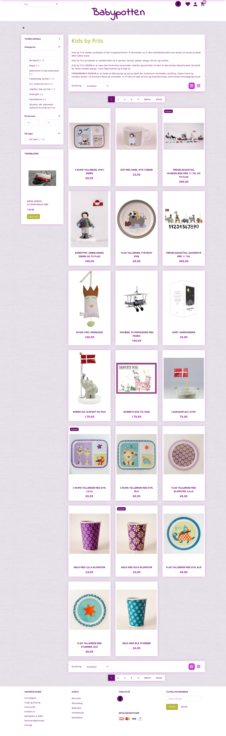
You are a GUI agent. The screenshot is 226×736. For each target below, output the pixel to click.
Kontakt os (30, 711)
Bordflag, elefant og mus (89, 411)
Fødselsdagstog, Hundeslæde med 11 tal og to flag (183, 173)
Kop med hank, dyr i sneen (136, 169)
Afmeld (184, 706)
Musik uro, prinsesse (89, 332)
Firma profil (30, 707)
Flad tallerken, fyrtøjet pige (136, 254)
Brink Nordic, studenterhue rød (37, 203)
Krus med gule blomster (136, 567)
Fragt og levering (32, 702)
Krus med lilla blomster (89, 567)
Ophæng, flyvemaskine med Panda (136, 333)
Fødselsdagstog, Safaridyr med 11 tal (183, 254)
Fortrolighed (30, 698)
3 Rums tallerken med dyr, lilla (89, 489)
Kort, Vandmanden (183, 332)
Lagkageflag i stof (184, 411)
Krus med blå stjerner (136, 643)
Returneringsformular (34, 720)
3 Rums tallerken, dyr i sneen (89, 171)
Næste (147, 99)
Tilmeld (172, 706)
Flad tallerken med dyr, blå (183, 567)
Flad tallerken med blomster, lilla (184, 489)
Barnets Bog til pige (136, 411)
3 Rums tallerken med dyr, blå (136, 489)
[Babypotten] (118, 12)
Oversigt (28, 725)
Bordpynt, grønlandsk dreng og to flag (89, 254)
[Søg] (57, 3)
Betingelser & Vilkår (34, 716)
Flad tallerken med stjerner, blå (89, 644)
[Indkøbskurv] (203, 4)
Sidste (159, 99)
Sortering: (77, 85)
